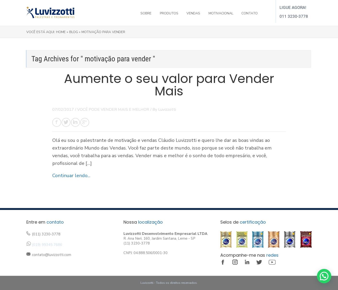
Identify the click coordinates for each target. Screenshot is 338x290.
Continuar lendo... (71, 175)
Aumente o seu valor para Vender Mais (169, 85)
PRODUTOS (169, 13)
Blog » (74, 32)
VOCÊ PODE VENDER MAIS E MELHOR (113, 109)
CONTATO (249, 13)
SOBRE (146, 13)
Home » (62, 32)
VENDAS (193, 13)
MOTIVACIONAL (221, 13)
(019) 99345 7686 (47, 244)
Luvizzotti (167, 109)
